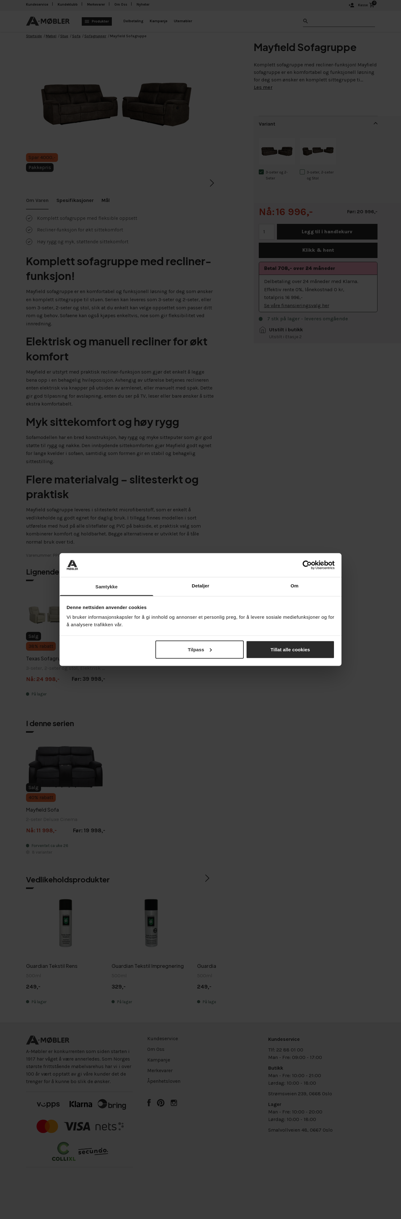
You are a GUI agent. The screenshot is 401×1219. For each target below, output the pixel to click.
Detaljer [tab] (200, 585)
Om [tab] (294, 585)
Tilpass (199, 649)
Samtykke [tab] (107, 586)
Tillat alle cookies (290, 649)
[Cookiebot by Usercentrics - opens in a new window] (307, 565)
